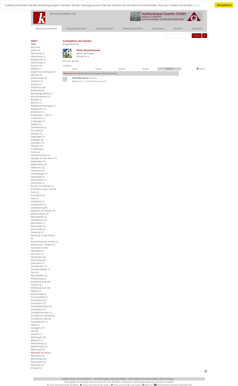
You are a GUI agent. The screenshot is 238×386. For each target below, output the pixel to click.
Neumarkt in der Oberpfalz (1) (39, 249)
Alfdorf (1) (36, 68)
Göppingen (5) (38, 161)
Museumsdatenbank (46, 28)
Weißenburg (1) (39, 343)
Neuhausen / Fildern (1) (43, 244)
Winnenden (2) (38, 358)
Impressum (127, 381)
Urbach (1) (36, 333)
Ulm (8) (34, 330)
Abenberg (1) (37, 53)
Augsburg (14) (38, 87)
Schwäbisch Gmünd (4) (43, 315)
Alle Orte (35, 47)
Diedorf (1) (36, 124)
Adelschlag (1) (38, 62)
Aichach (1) (36, 65)
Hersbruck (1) (38, 170)
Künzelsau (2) (38, 195)
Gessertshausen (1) (41, 155)
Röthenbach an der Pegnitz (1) (41, 289)
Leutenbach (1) (38, 204)
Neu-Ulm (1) (37, 253)
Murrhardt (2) (38, 229)
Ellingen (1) (36, 133)
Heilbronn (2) (37, 167)
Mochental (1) (38, 222)
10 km (98, 68)
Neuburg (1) (37, 232)
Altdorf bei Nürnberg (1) (43, 71)
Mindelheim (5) (39, 219)
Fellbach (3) (37, 145)
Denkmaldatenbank (133, 28)
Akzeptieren (224, 5)
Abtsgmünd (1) (38, 59)
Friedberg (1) (37, 148)
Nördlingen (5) (38, 256)
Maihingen (88, 53)
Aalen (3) (35, 50)
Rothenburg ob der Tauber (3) (41, 283)
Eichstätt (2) (37, 130)
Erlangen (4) (37, 139)
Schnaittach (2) (38, 300)
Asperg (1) (36, 84)
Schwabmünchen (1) (41, 312)
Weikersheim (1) (39, 346)
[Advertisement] (193, 116)
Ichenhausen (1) (39, 173)
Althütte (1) (36, 74)
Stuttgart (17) (37, 327)
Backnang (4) (37, 90)
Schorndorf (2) (38, 303)
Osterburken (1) (39, 266)
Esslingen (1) (37, 142)
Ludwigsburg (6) (39, 207)
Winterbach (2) (38, 361)
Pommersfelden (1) (40, 269)
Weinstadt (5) (38, 349)
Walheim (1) (37, 340)
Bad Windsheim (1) (40, 96)
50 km (145, 68)
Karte (200, 68)
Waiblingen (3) (38, 337)
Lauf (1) (34, 198)
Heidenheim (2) (39, 164)
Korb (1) (35, 192)
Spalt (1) (35, 324)
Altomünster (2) (39, 77)
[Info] (197, 5)
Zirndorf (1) (36, 367)
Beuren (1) (36, 102)
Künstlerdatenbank (76, 28)
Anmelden (197, 28)
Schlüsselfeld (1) (39, 296)
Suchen (196, 35)
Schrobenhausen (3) (41, 306)
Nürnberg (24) (38, 259)
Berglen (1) (36, 99)
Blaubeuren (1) (38, 108)
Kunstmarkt (158, 28)
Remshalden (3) (39, 275)
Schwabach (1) (38, 309)
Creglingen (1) (38, 121)
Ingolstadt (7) (37, 176)
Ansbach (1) (37, 80)
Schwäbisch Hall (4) (41, 318)
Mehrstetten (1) (39, 216)
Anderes (178, 28)
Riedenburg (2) (38, 278)
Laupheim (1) (37, 201)
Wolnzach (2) (37, 364)
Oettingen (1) (37, 262)
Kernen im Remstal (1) (42, 185)
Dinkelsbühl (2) (38, 127)
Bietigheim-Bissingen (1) (43, 105)
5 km (74, 68)
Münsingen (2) (38, 225)
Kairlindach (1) (38, 179)
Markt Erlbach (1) (40, 213)
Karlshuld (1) (37, 182)
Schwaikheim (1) (39, 321)
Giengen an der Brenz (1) (44, 158)
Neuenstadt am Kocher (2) (44, 241)
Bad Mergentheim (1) (42, 93)
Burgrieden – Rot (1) (41, 114)
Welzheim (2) (37, 355)
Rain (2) (35, 272)
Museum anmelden (165, 381)
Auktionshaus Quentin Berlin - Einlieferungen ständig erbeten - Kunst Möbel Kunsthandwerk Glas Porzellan (118, 378)
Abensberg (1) (38, 56)
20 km (122, 68)
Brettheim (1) (37, 111)
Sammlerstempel (104, 28)
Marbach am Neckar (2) (43, 210)
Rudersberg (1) (38, 293)
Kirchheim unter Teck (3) (43, 188)
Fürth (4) (35, 151)
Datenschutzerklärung (144, 381)
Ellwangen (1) (38, 136)
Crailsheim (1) (38, 117)
